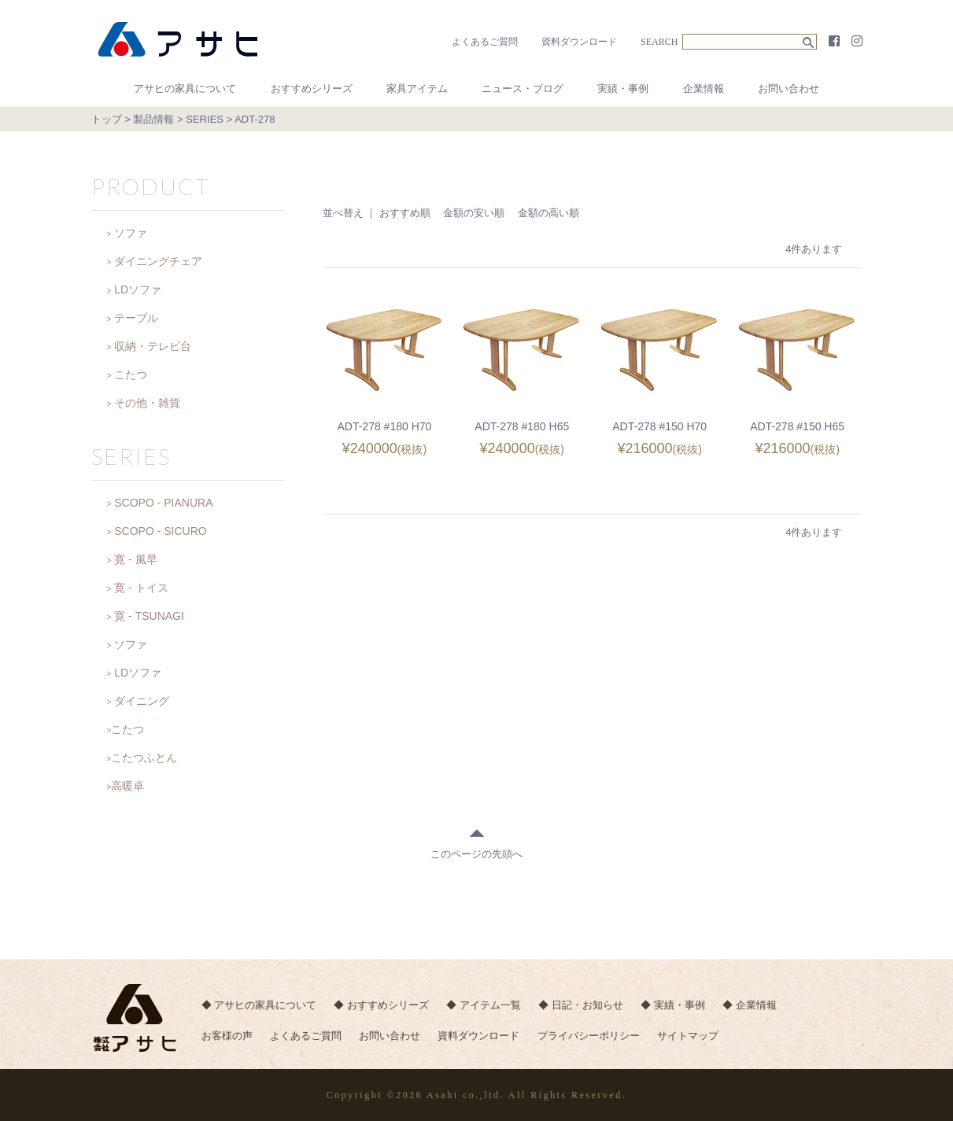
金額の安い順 (473, 213)
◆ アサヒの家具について (259, 1006)
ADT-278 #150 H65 (797, 426)
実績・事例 (622, 88)
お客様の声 (227, 1037)
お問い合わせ (788, 88)
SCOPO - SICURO (160, 531)
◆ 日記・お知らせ (583, 1006)
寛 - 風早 (135, 559)
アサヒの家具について (185, 88)
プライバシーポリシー (592, 1037)
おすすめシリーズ (312, 88)
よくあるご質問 (485, 41)
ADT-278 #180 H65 (522, 426)
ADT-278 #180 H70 (384, 426)
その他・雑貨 (147, 402)
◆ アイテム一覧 (486, 1006)
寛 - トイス (141, 587)
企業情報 (703, 88)
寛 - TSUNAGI (149, 616)
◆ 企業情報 (755, 1006)
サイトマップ (693, 1037)
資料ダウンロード (579, 41)
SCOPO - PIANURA (163, 502)
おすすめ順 (404, 213)
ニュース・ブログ (522, 88)
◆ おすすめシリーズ (382, 1006)
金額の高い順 (548, 213)
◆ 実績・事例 (677, 1006)
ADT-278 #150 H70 (659, 426)
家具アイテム (417, 88)
